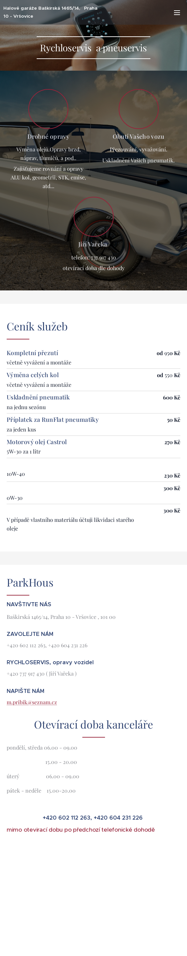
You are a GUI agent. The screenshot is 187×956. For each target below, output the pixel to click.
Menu (177, 12)
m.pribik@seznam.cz (32, 702)
